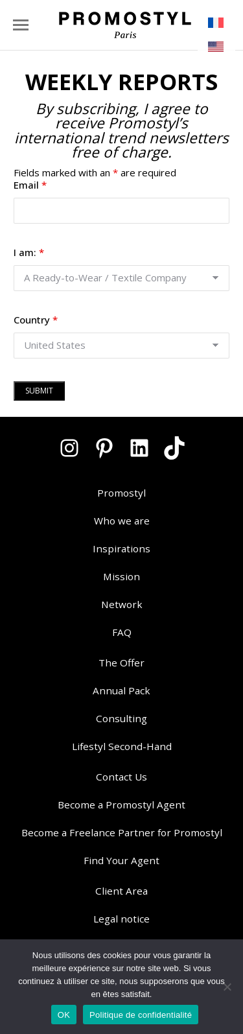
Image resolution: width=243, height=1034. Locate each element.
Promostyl (121, 492)
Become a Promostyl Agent (121, 804)
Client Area (121, 890)
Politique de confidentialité (140, 1015)
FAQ (122, 632)
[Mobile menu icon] (20, 25)
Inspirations (121, 548)
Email (30, 184)
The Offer (121, 662)
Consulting (121, 718)
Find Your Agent (121, 860)
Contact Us (121, 776)
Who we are (122, 520)
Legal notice (121, 918)
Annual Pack (121, 690)
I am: (29, 252)
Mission (121, 576)
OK (64, 1015)
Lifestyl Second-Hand (122, 746)
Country (36, 319)
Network (122, 604)
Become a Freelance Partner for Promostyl (121, 832)
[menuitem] (216, 23)
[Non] (226, 986)
